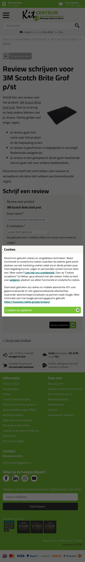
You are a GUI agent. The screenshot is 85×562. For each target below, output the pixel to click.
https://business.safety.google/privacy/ (27, 301)
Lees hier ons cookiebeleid (39, 272)
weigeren (15, 279)
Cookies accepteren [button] (18, 310)
